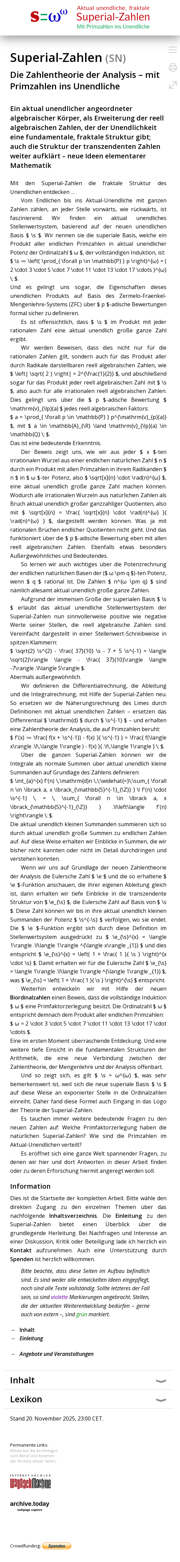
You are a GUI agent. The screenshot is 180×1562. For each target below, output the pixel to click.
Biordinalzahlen (30, 997)
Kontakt (21, 1250)
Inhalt (27, 1330)
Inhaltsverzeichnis (73, 1215)
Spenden (21, 1259)
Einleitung (128, 1215)
